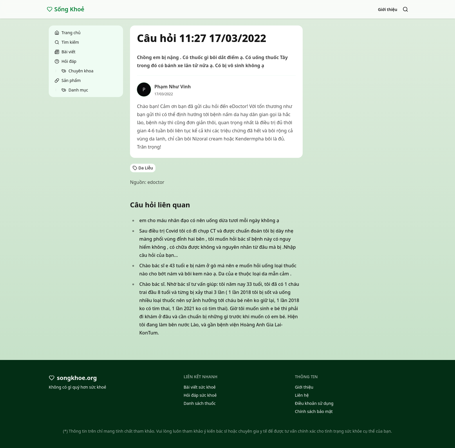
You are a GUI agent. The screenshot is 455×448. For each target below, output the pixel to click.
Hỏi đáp (65, 61)
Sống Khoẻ (65, 9)
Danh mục (75, 90)
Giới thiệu (387, 9)
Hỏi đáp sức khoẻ (200, 395)
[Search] (405, 9)
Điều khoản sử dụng (314, 403)
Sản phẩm (68, 80)
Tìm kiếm (67, 42)
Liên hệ (302, 395)
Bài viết (65, 51)
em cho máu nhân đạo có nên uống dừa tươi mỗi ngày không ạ (209, 220)
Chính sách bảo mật (314, 411)
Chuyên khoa (77, 71)
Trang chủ (67, 32)
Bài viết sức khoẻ (200, 387)
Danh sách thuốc (200, 403)
